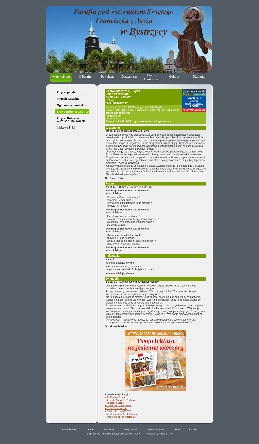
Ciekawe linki (66, 127)
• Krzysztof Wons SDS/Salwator (120, 400)
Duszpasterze (130, 429)
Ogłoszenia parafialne (71, 105)
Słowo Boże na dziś (70, 111)
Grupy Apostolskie (155, 429)
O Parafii (90, 429)
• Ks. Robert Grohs (114, 403)
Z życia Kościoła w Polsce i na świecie (71, 120)
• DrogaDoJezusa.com (116, 408)
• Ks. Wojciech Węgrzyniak (118, 405)
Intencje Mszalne (68, 98)
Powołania (109, 429)
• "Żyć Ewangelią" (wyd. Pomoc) (121, 414)
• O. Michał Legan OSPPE (118, 411)
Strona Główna (69, 429)
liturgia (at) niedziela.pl (125, 417)
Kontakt (193, 429)
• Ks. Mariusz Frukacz (116, 397)
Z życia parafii (66, 92)
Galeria (176, 429)
